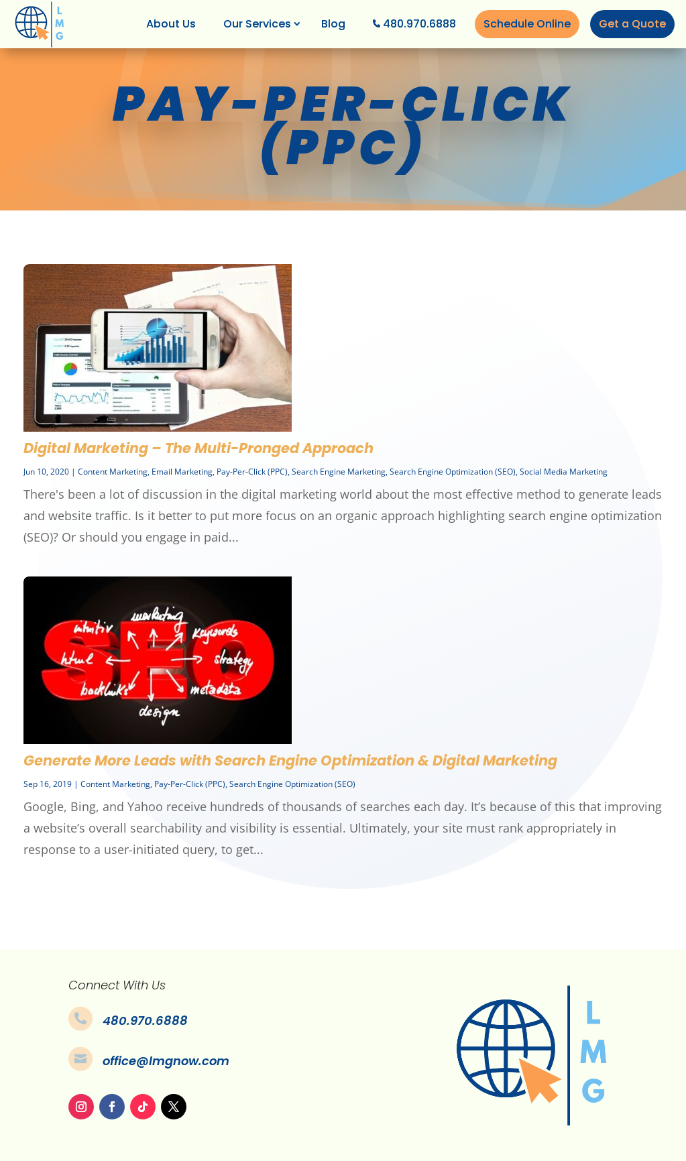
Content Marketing (113, 471)
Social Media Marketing (564, 471)
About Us (171, 24)
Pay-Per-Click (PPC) (252, 471)
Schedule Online (527, 24)
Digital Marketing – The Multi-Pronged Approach (198, 448)
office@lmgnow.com (166, 1060)
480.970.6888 (419, 24)
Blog (333, 24)
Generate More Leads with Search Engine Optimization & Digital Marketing (290, 760)
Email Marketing (182, 471)
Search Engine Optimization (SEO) (453, 471)
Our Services (257, 24)
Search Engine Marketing (339, 471)
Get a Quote (632, 24)
